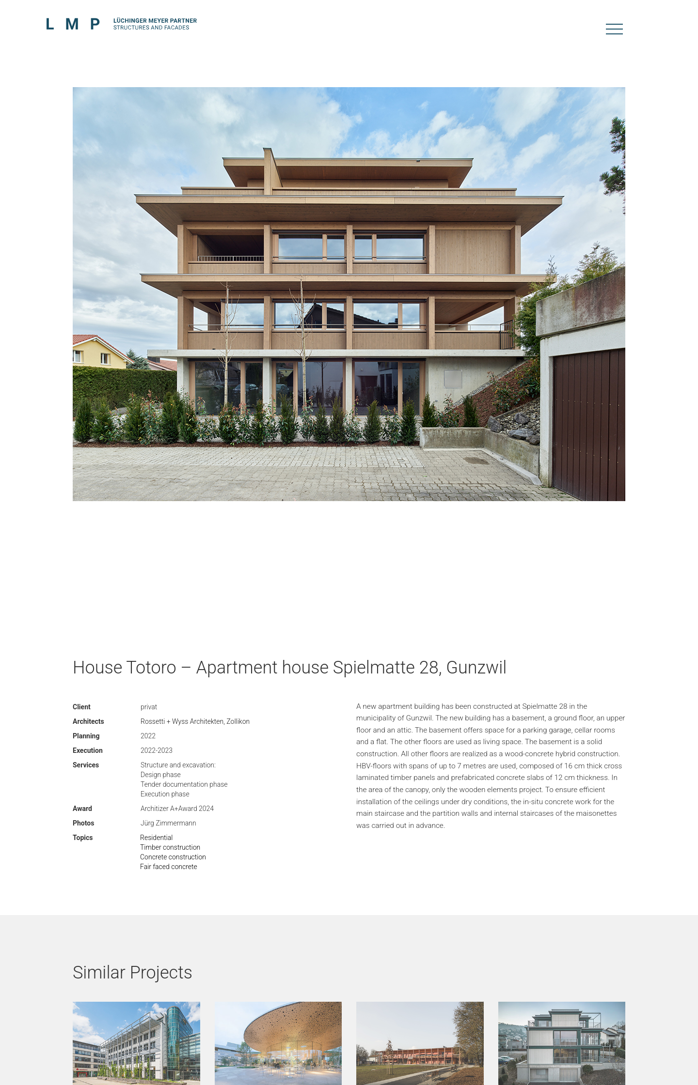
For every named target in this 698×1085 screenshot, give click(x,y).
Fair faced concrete (168, 867)
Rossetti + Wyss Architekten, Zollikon (195, 721)
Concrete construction (173, 857)
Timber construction (170, 847)
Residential (156, 837)
